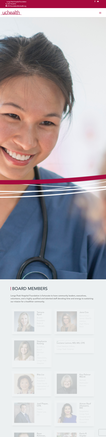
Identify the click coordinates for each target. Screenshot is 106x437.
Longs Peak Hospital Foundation (16, 1)
